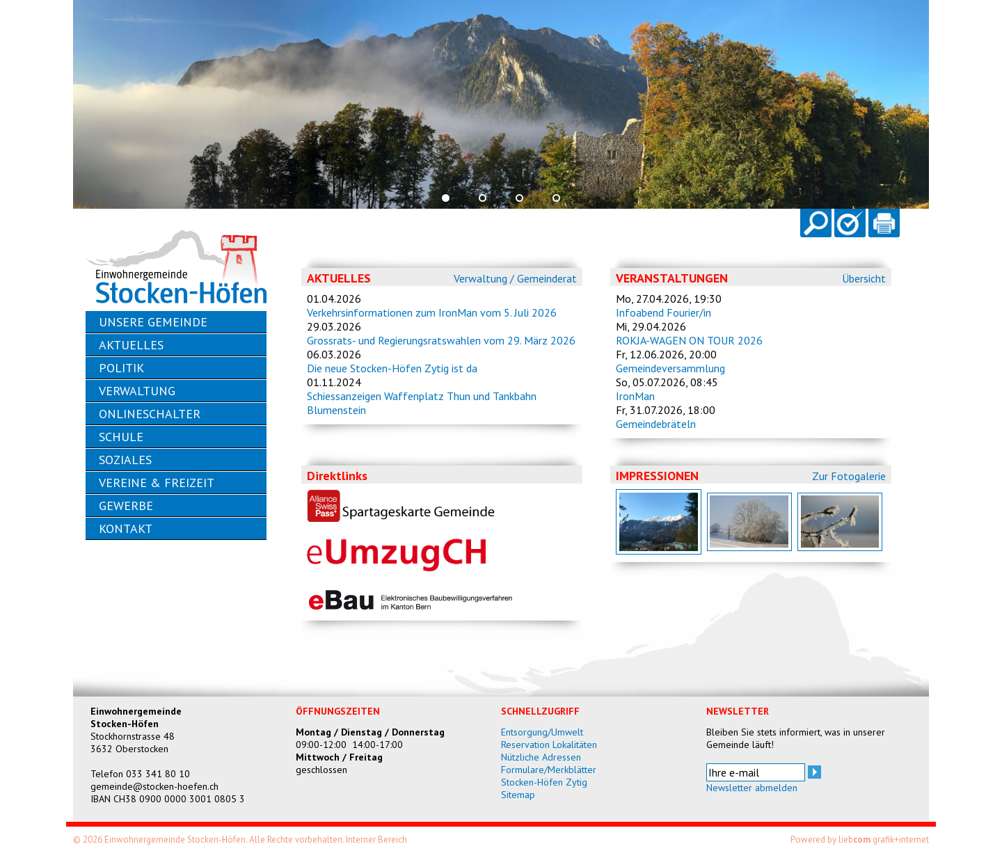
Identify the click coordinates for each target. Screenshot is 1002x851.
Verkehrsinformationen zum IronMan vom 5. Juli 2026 (432, 312)
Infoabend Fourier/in (663, 312)
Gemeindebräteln (656, 424)
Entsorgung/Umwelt (542, 732)
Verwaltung (480, 278)
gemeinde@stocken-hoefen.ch (154, 786)
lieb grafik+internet (883, 839)
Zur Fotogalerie (849, 476)
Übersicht (864, 278)
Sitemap (518, 794)
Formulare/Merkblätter (548, 769)
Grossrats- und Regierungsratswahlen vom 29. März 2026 (441, 340)
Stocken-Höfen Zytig (544, 782)
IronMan (635, 396)
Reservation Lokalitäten (549, 744)
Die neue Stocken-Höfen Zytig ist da (392, 368)
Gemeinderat (547, 278)
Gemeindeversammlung (670, 368)
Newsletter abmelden (751, 787)
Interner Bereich (376, 839)
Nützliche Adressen (541, 757)
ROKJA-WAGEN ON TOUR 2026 (689, 340)
